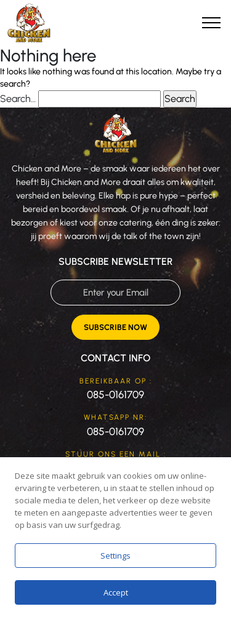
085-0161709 (115, 394)
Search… (18, 98)
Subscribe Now (115, 327)
